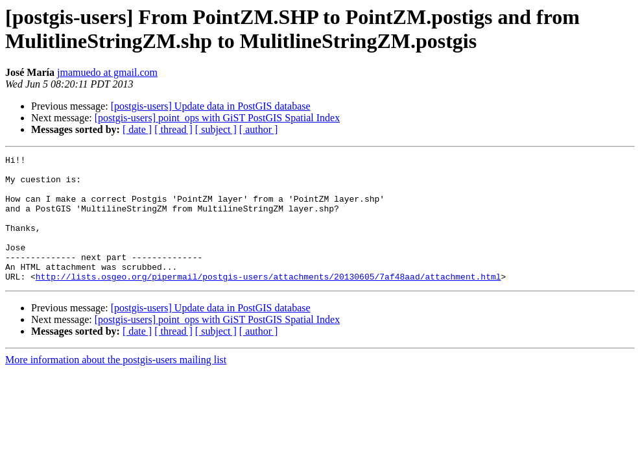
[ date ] (137, 129)
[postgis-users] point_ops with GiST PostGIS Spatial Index (217, 117)
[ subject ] (216, 129)
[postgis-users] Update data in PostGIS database (211, 106)
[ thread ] (173, 129)
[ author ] (258, 129)
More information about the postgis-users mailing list (115, 384)
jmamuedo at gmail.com (107, 72)
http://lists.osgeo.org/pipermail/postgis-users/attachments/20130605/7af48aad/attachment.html (268, 301)
